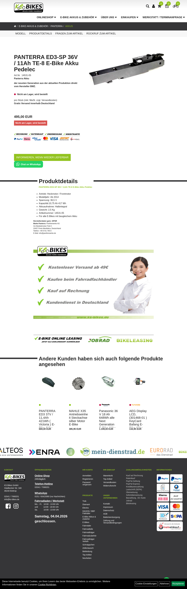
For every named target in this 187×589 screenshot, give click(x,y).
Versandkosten (49, 100)
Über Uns (109, 17)
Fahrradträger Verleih (89, 540)
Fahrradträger (89, 532)
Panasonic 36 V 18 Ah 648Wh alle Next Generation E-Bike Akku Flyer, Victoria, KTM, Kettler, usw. (108, 426)
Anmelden (87, 475)
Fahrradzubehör (90, 536)
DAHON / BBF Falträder (89, 512)
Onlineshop (46, 17)
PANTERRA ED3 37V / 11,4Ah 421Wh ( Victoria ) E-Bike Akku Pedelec (47, 421)
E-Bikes (86, 522)
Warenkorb (108, 475)
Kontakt (106, 504)
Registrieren (88, 479)
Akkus (69, 26)
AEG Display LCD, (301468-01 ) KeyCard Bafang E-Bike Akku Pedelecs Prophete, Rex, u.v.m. (138, 424)
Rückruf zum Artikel (101, 33)
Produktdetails (40, 33)
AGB (105, 514)
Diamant (86, 504)
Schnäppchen (89, 545)
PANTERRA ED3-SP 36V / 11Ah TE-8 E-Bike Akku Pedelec (46, 63)
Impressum (108, 507)
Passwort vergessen (87, 483)
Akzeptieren (178, 583)
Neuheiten (87, 558)
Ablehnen (164, 583)
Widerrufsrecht (109, 486)
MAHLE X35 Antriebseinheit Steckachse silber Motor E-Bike (78, 417)
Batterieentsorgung (110, 517)
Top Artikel (107, 479)
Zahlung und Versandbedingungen (110, 521)
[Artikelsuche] (147, 6)
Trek (84, 501)
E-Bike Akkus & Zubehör (78, 17)
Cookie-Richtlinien (47, 584)
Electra (86, 508)
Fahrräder (87, 526)
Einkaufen (129, 17)
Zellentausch (88, 548)
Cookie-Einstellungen (146, 583)
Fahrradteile (88, 529)
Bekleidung (87, 551)
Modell (20, 33)
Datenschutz (108, 510)
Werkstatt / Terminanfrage (164, 17)
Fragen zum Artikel (69, 33)
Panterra (57, 26)
